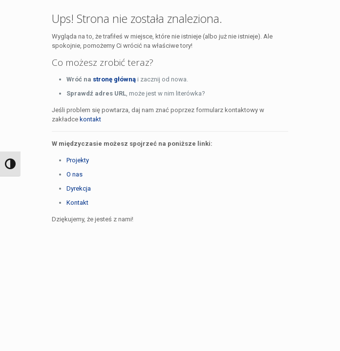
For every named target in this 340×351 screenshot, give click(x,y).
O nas (74, 174)
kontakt (90, 119)
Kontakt (77, 202)
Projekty (77, 160)
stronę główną (114, 79)
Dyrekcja (78, 188)
